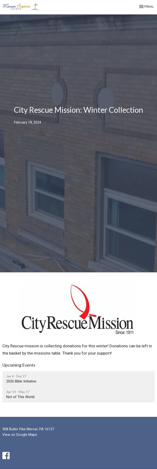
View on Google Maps (19, 434)
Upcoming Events (18, 365)
